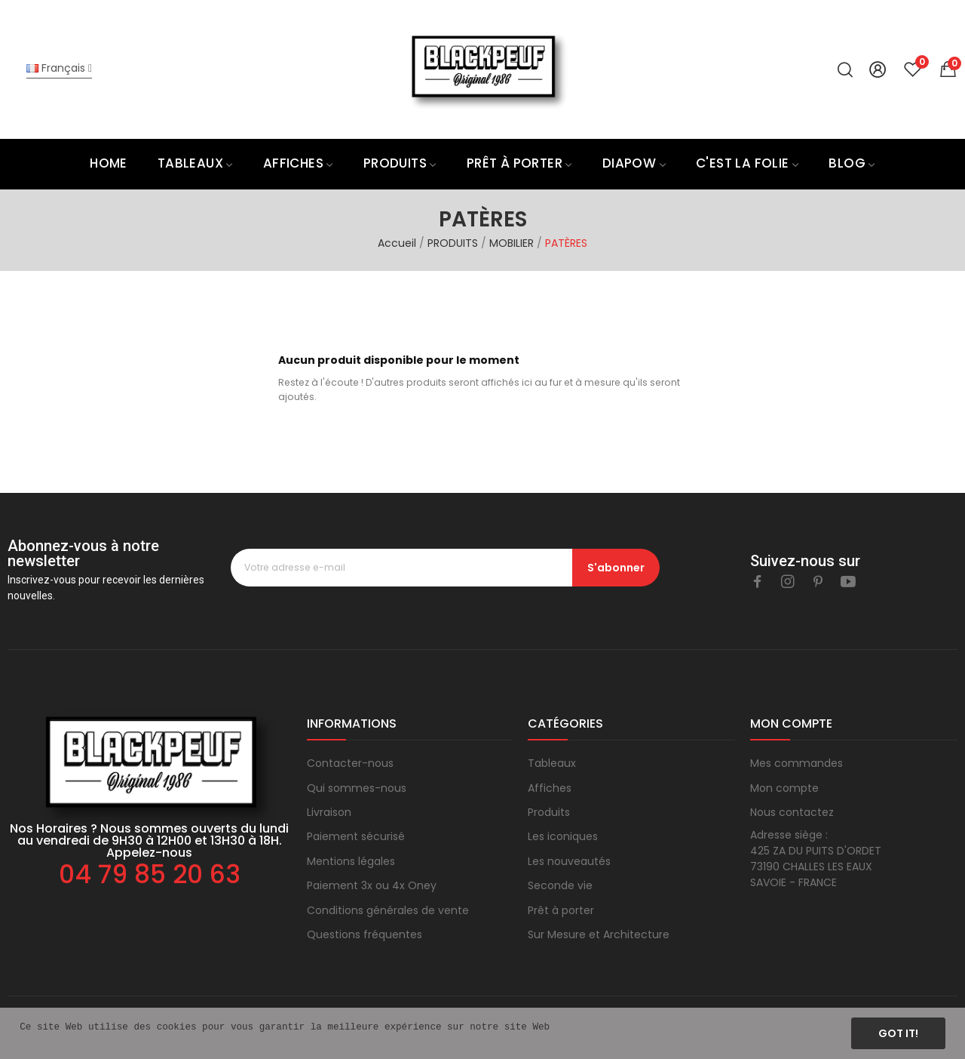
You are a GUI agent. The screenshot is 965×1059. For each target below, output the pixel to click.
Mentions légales (351, 861)
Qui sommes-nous (356, 788)
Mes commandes (796, 763)
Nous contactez (792, 812)
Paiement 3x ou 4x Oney (372, 885)
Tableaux (552, 763)
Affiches (549, 788)
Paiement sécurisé (356, 836)
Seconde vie (560, 885)
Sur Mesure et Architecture (598, 934)
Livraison (329, 812)
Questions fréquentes (364, 934)
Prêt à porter (561, 910)
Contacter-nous (350, 763)
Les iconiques (563, 836)
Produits (549, 812)
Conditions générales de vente (388, 910)
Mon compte (784, 788)
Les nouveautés (569, 861)
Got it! (898, 1033)
